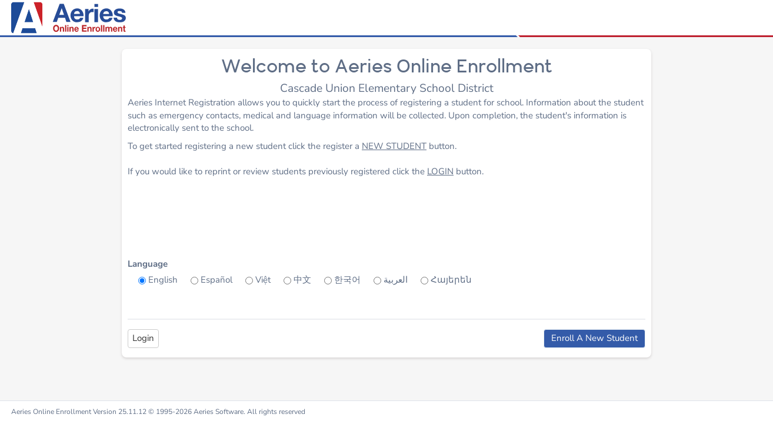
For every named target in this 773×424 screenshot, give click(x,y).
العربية (396, 280)
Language (148, 264)
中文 (302, 280)
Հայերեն (451, 280)
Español (216, 280)
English (163, 280)
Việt (263, 280)
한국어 (347, 280)
